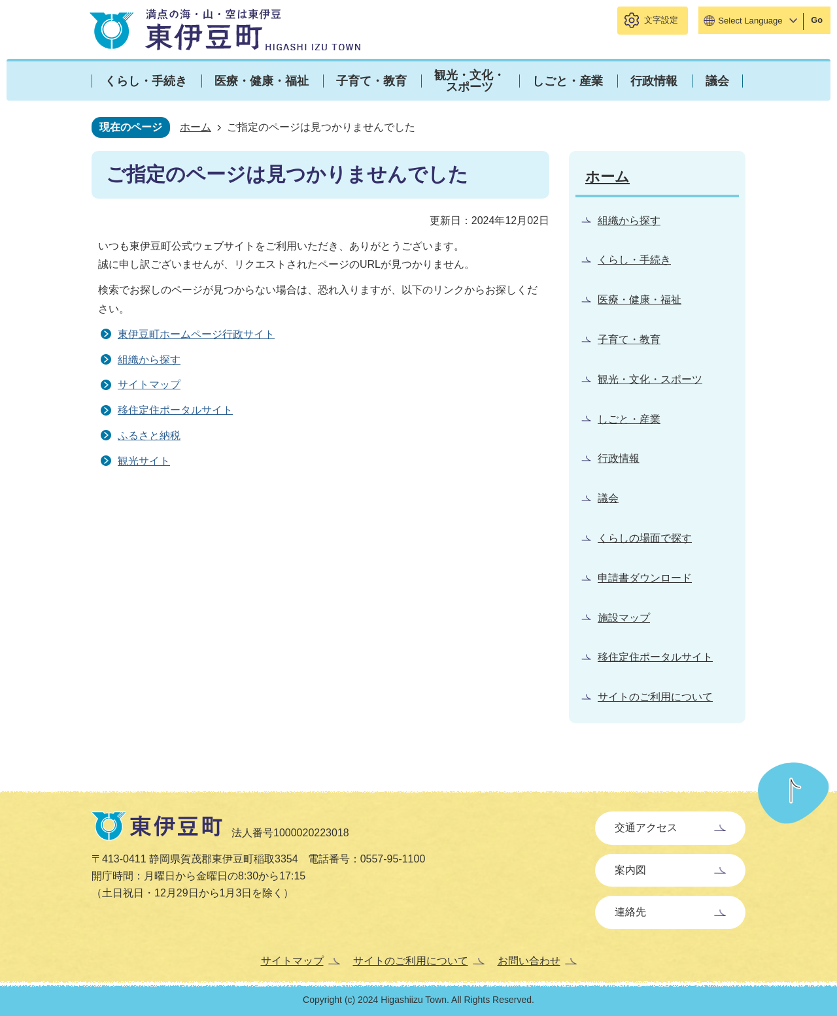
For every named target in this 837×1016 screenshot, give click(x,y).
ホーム (195, 127)
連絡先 (630, 911)
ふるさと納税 (149, 435)
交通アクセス (646, 827)
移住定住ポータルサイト (175, 410)
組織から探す (149, 359)
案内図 (630, 870)
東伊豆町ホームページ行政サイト (196, 334)
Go (817, 20)
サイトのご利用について (410, 960)
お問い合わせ (529, 960)
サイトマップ (149, 384)
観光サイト (144, 461)
